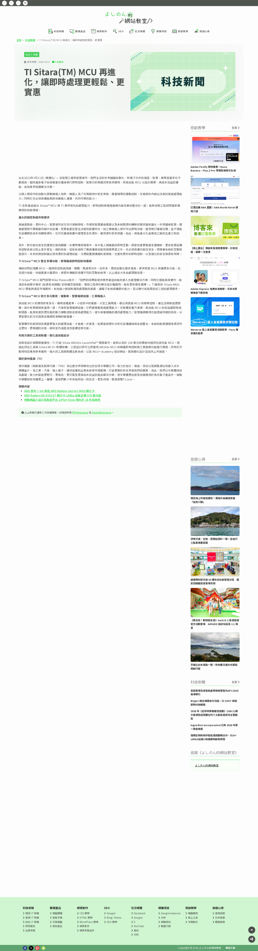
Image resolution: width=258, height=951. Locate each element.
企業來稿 (30, 930)
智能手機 (57, 917)
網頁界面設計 (87, 930)
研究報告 (30, 926)
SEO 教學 (112, 922)
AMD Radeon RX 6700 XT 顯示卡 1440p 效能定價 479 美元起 (62, 395)
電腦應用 (193, 913)
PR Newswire (80, 412)
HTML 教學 (86, 917)
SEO (107, 908)
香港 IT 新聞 (32, 917)
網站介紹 (230, 947)
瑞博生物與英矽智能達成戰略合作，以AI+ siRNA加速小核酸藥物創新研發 (214, 737)
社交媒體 (136, 908)
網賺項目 (164, 908)
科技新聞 (30, 40)
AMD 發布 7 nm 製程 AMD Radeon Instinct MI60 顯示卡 (59, 391)
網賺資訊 (166, 922)
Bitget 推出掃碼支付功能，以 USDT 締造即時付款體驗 (214, 702)
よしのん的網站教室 (207, 765)
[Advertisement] (100, 148)
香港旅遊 (220, 913)
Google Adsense (171, 913)
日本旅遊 (220, 917)
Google (111, 913)
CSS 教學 (84, 913)
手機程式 (193, 922)
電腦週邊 (57, 913)
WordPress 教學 (89, 922)
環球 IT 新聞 (32, 913)
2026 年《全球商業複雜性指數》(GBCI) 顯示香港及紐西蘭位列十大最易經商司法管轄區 (214, 714)
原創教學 (191, 908)
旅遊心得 (218, 908)
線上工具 (193, 917)
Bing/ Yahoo (114, 917)
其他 (136, 930)
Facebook (139, 913)
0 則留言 (59, 61)
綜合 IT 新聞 (32, 54)
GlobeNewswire (101, 412)
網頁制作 (82, 908)
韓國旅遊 (220, 922)
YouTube (139, 926)
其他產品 (57, 926)
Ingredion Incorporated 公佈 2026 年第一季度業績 (214, 727)
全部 (234, 128)
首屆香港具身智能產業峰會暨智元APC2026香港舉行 (215, 692)
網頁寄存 (84, 926)
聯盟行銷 (166, 926)
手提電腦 (57, 922)
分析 (136, 934)
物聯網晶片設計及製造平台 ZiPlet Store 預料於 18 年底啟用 (62, 400)
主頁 (19, 40)
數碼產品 (55, 908)
